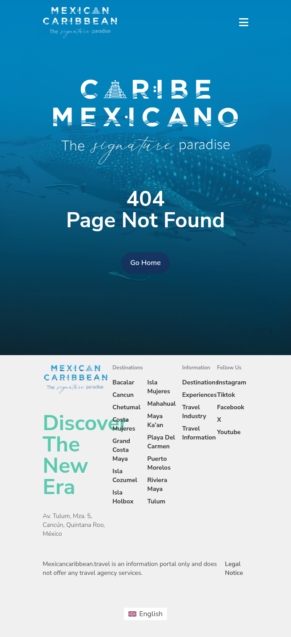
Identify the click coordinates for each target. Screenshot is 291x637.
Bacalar (123, 382)
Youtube (229, 432)
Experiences (199, 395)
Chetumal (126, 407)
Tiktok (226, 395)
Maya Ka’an (155, 420)
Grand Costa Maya (121, 450)
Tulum (156, 501)
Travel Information (199, 433)
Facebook (230, 407)
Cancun (123, 395)
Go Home (145, 263)
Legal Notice (234, 568)
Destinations (200, 382)
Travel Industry (194, 411)
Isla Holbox (122, 497)
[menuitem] (145, 614)
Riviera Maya (157, 484)
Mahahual (161, 404)
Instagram (232, 382)
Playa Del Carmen (161, 442)
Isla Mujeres (158, 387)
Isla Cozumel (124, 475)
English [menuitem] (151, 614)
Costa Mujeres (123, 424)
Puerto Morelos (159, 463)
